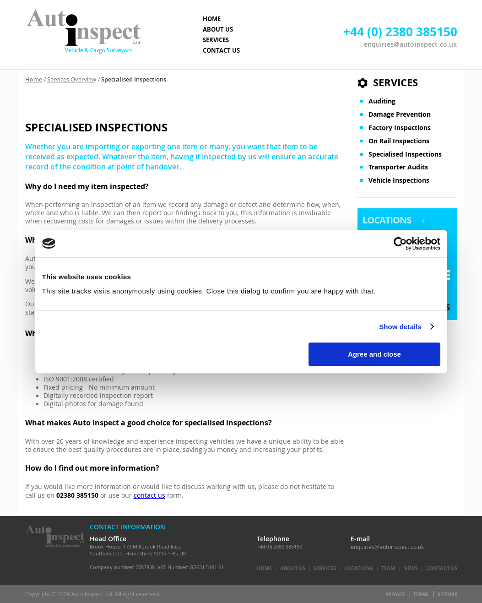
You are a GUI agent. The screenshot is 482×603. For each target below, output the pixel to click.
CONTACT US (221, 50)
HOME (212, 19)
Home (33, 79)
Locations (358, 568)
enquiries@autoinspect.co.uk (410, 44)
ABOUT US (218, 29)
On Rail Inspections (398, 141)
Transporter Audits (398, 167)
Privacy (395, 594)
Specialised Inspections (405, 154)
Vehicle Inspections (398, 180)
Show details (400, 327)
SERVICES (216, 40)
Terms (421, 594)
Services (325, 568)
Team (388, 568)
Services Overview (71, 79)
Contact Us (441, 568)
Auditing (381, 101)
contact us (149, 495)
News (410, 568)
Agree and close (374, 354)
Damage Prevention (399, 114)
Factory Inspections (399, 127)
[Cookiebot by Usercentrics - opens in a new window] (400, 243)
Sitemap (447, 594)
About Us (292, 568)
